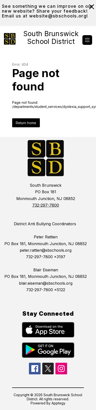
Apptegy (58, 403)
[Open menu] (87, 40)
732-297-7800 (45, 205)
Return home (26, 123)
